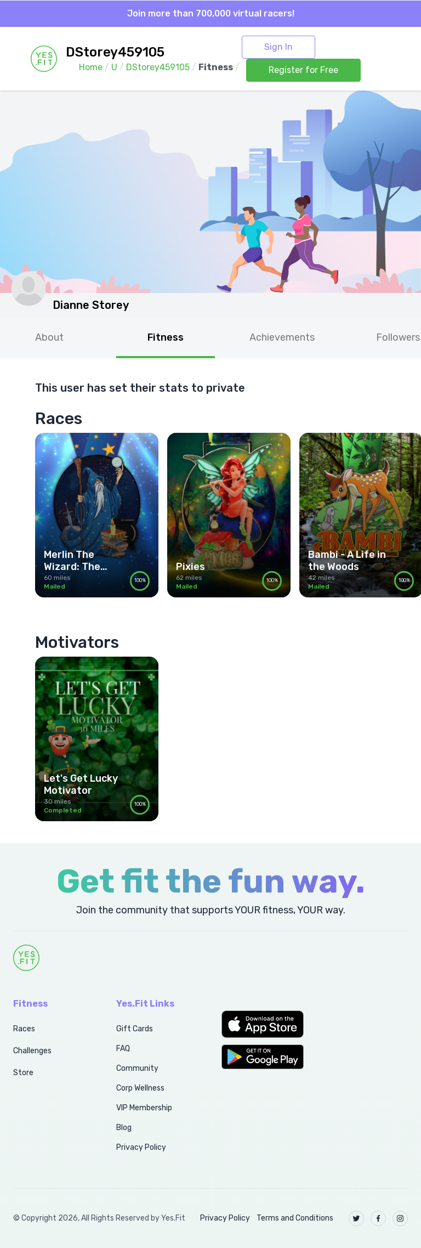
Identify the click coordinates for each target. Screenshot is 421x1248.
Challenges (32, 1050)
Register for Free (303, 70)
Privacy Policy (141, 1147)
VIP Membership (144, 1108)
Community (137, 1068)
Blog (124, 1127)
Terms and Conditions (295, 1218)
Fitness (165, 337)
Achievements (282, 337)
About (49, 337)
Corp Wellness (140, 1088)
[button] (263, 1024)
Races (24, 1029)
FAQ (123, 1048)
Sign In (278, 47)
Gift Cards (134, 1029)
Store (23, 1072)
